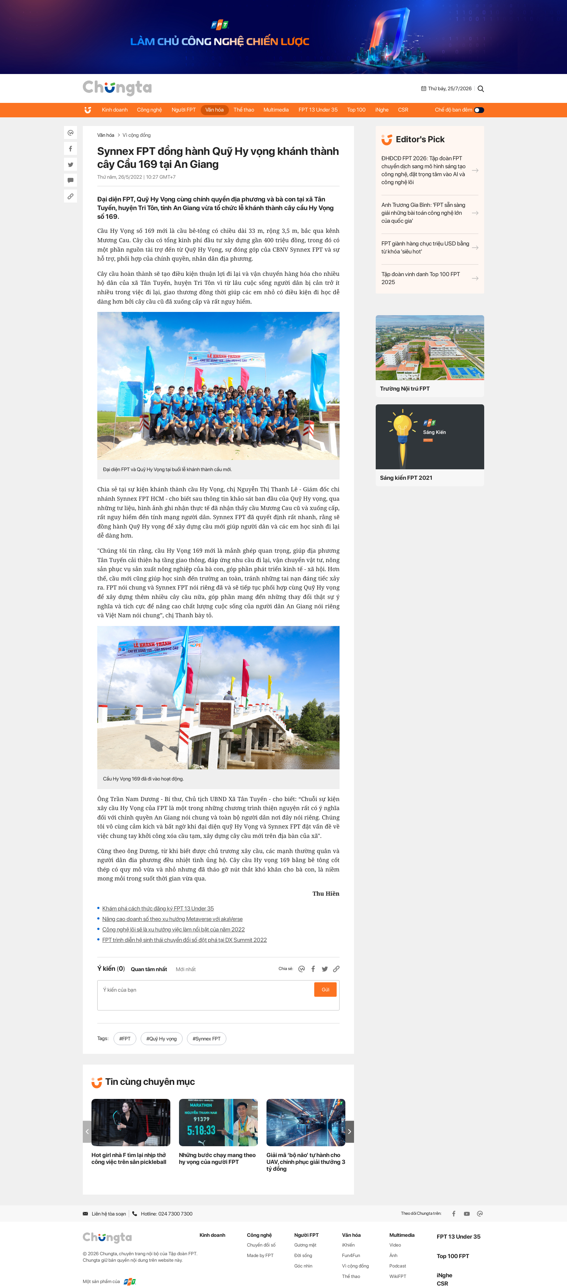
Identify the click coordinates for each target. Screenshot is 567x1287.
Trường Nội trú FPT (405, 388)
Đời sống (303, 1244)
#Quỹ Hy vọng (161, 1027)
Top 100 (366, 109)
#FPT (125, 1027)
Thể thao (249, 109)
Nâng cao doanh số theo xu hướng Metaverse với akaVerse (172, 919)
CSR (415, 109)
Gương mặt (305, 1233)
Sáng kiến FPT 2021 (406, 477)
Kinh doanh (115, 109)
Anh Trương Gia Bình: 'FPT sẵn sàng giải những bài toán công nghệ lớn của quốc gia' (429, 212)
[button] (349, 1120)
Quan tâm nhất (149, 969)
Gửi (325, 989)
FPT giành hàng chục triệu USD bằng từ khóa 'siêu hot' (429, 247)
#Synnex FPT (207, 1027)
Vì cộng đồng (137, 135)
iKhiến (348, 1233)
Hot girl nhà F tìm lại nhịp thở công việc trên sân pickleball (128, 1147)
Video (395, 1233)
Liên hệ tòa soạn (104, 1202)
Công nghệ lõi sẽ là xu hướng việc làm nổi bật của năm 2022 (173, 929)
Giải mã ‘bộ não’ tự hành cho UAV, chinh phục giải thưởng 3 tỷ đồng (306, 1150)
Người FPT (187, 109)
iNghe (392, 109)
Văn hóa (219, 109)
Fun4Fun (351, 1244)
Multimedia (283, 109)
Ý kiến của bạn (218, 989)
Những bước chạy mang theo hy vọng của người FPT (217, 1147)
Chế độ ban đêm (459, 109)
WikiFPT (397, 1265)
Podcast (397, 1254)
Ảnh (393, 1244)
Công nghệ (151, 109)
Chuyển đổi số (261, 1233)
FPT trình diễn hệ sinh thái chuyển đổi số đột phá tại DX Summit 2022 (184, 939)
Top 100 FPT (453, 1244)
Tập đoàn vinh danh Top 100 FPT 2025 (429, 278)
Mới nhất (186, 969)
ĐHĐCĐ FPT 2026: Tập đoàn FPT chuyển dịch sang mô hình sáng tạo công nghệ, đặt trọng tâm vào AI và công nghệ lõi (429, 170)
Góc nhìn (303, 1254)
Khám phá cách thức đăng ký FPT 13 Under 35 (158, 908)
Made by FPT (260, 1244)
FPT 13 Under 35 (326, 109)
